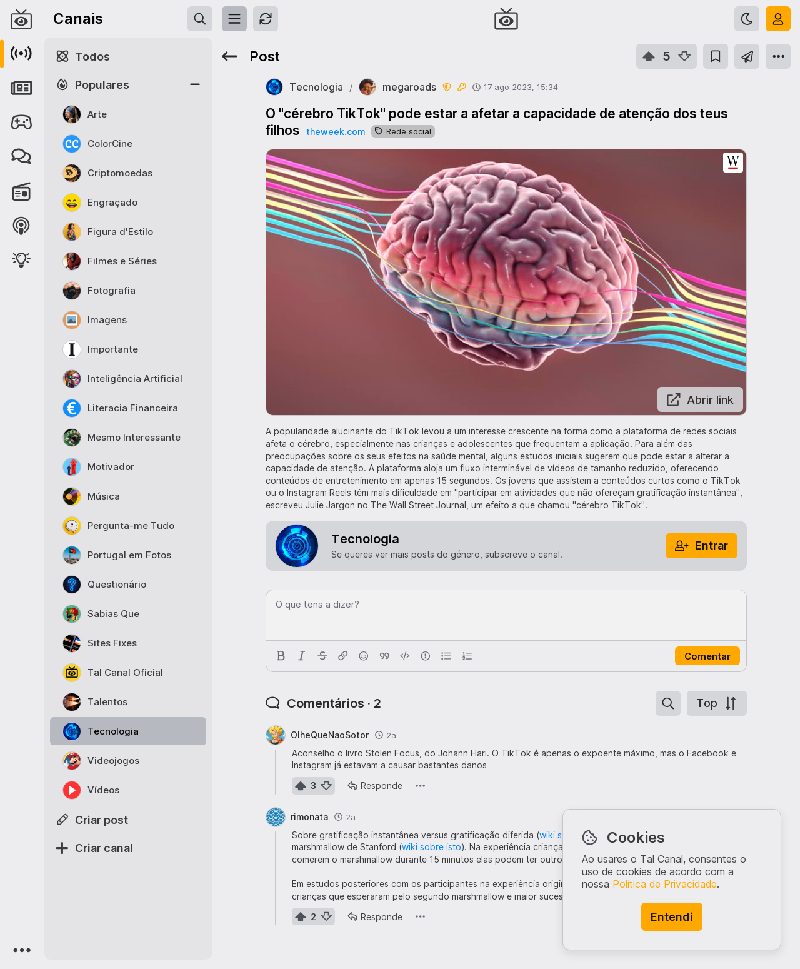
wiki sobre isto (431, 846)
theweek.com (335, 131)
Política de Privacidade (664, 884)
